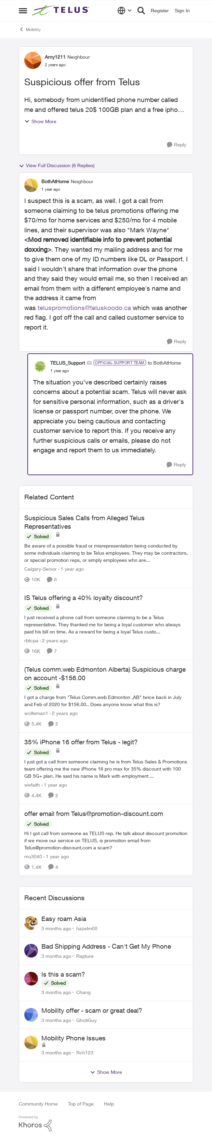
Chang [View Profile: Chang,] (83, 992)
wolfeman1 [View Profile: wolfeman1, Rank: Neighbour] (36, 713)
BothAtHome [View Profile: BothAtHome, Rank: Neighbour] (55, 181)
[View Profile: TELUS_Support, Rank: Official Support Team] (40, 366)
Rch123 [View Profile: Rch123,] (84, 1052)
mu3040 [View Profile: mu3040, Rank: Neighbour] (33, 856)
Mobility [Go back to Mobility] (30, 29)
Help (109, 1104)
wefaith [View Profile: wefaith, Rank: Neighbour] (32, 785)
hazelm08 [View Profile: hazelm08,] (86, 928)
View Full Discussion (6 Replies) (57, 165)
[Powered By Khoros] (106, 1123)
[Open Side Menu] (22, 10)
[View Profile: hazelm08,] (31, 923)
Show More (40, 121)
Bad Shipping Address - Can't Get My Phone (106, 946)
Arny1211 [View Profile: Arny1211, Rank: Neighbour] (55, 57)
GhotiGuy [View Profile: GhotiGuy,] (86, 1020)
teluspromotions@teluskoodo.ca (84, 307)
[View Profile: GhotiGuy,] (31, 1015)
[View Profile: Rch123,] (31, 1042)
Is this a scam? (63, 974)
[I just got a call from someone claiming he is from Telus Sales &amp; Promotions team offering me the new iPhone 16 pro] (106, 768)
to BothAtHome (164, 363)
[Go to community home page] (61, 10)
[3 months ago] (56, 928)
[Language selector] (125, 10)
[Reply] (176, 144)
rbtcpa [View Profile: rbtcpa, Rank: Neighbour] (31, 640)
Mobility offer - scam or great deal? (91, 1010)
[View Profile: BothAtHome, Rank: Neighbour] (31, 185)
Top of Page (81, 1104)
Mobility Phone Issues (73, 1038)
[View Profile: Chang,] (31, 978)
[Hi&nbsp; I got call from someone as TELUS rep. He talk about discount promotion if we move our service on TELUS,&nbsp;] (106, 840)
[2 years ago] (54, 640)
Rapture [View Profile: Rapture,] (85, 956)
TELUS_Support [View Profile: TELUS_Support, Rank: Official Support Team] (67, 363)
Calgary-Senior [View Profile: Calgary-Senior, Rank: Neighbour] (40, 569)
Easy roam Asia (63, 918)
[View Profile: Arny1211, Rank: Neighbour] (32, 60)
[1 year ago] (71, 568)
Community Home (38, 1104)
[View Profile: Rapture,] (31, 951)
